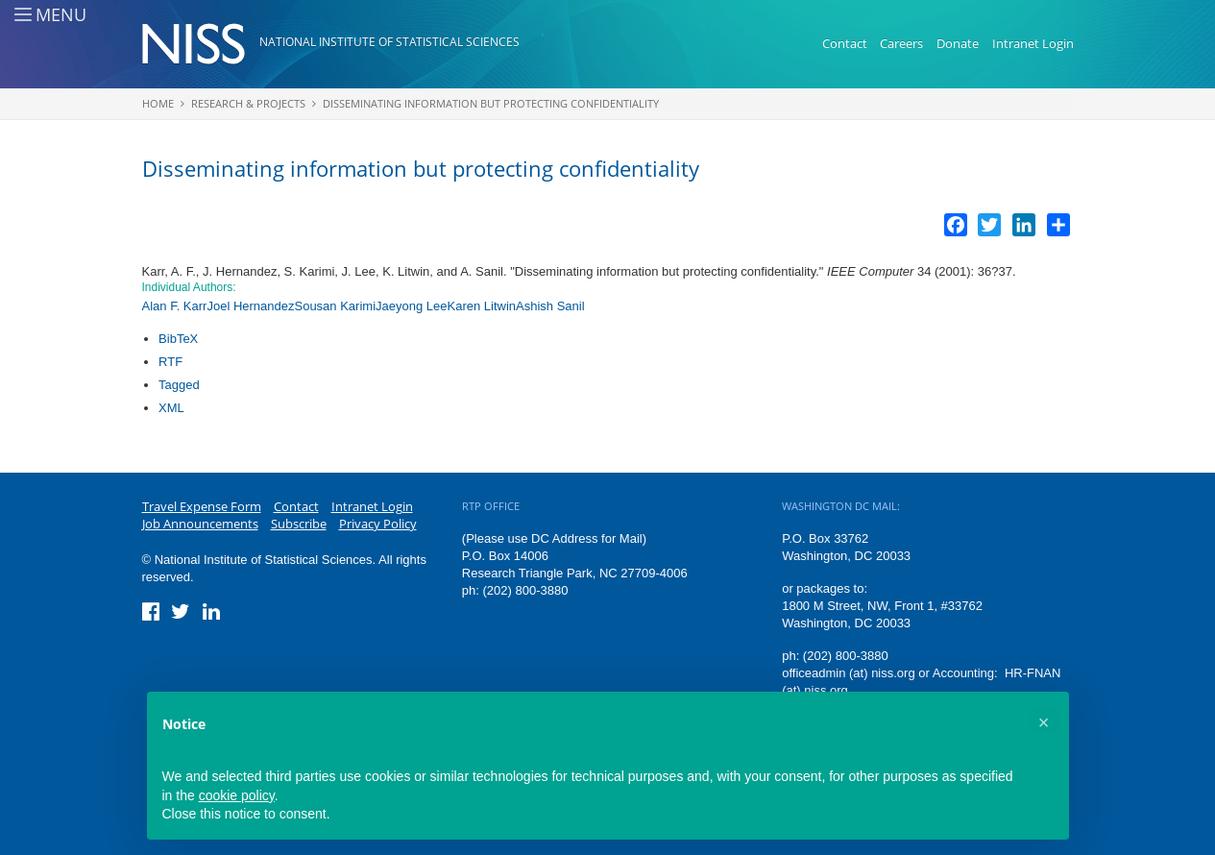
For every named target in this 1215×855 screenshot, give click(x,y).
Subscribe (299, 523)
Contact (844, 43)
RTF (170, 361)
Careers (901, 43)
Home (158, 103)
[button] (1044, 722)
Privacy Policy (378, 523)
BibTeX (178, 338)
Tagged (179, 385)
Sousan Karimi (335, 306)
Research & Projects (248, 103)
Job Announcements (200, 523)
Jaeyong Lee (411, 306)
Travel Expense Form (201, 506)
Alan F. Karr (174, 306)
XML (171, 408)
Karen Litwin (481, 306)
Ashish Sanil (550, 306)
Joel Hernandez (250, 306)
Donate (957, 43)
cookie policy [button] (237, 795)
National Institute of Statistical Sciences (389, 42)
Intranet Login (1033, 43)
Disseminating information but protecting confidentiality (491, 103)
